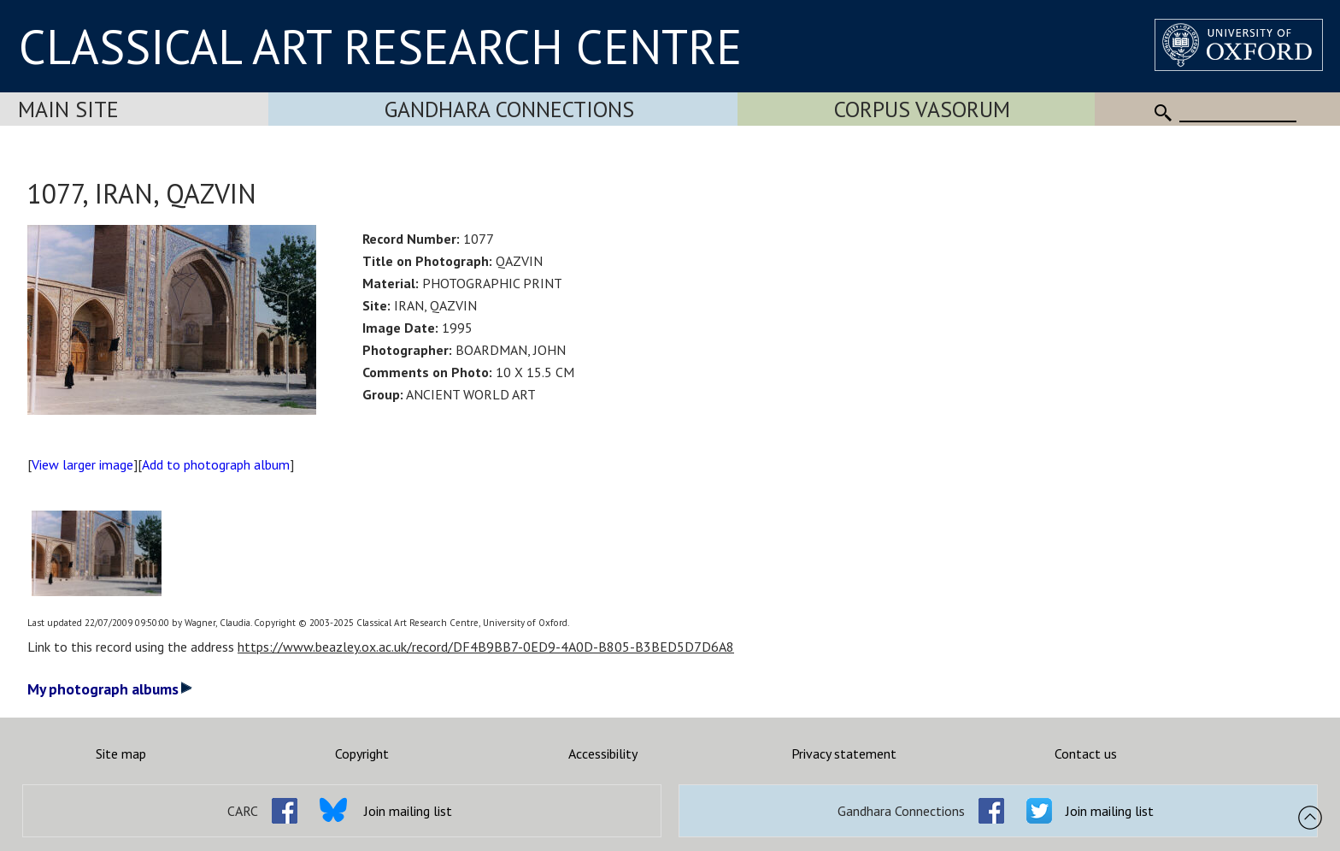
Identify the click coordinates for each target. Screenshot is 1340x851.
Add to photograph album (216, 464)
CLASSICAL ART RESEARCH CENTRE (380, 46)
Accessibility (603, 753)
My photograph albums (109, 689)
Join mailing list (408, 810)
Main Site (68, 109)
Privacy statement (843, 753)
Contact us (1086, 753)
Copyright (362, 753)
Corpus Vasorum (922, 109)
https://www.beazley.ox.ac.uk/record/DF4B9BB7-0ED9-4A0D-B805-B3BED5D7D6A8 (486, 646)
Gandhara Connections (509, 109)
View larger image (82, 464)
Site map (121, 753)
